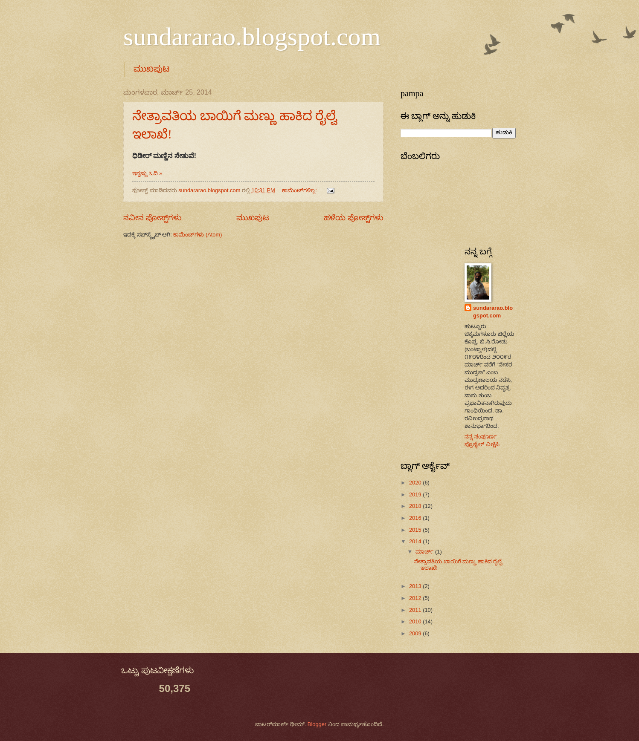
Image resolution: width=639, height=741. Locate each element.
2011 (416, 610)
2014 (416, 541)
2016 (416, 518)
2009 (416, 633)
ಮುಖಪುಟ (151, 68)
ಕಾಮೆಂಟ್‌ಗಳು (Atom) (197, 234)
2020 (416, 482)
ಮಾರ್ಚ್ (425, 551)
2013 (416, 586)
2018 (416, 506)
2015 (416, 530)
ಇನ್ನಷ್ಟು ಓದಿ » (147, 173)
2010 (416, 621)
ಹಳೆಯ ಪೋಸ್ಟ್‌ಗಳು (353, 217)
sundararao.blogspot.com (251, 37)
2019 (416, 494)
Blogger (317, 724)
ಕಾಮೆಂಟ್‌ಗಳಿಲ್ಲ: (300, 190)
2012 (416, 598)
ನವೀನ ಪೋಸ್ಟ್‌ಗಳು (152, 217)
